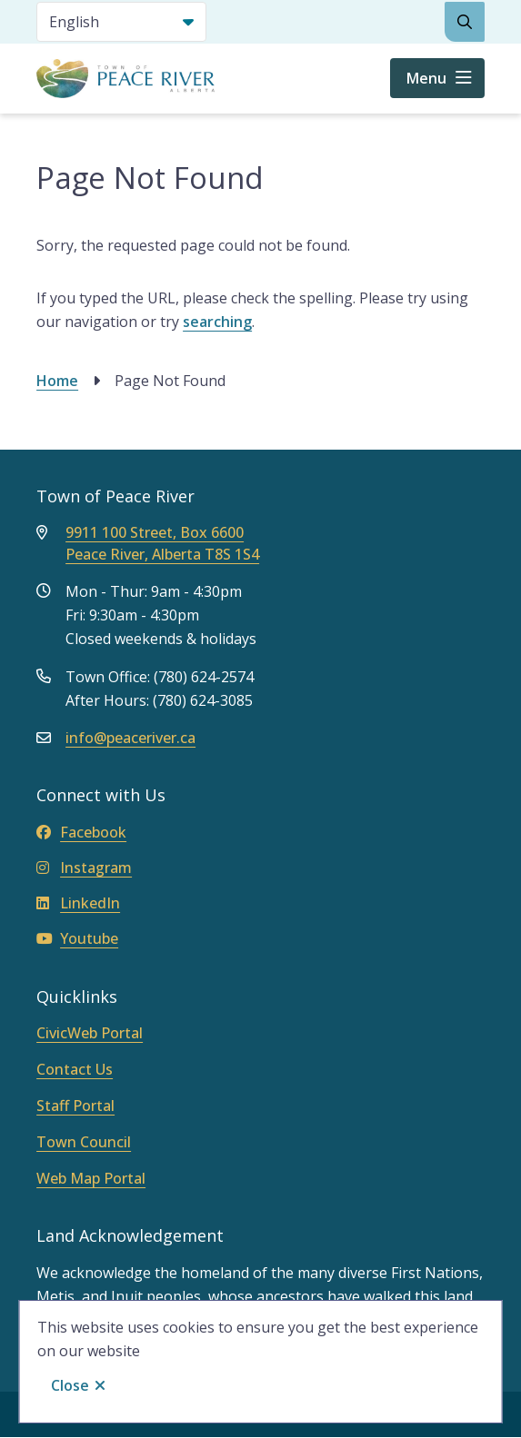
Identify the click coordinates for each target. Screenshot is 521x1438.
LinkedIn (78, 903)
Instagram (84, 868)
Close (70, 1385)
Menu (426, 78)
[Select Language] (121, 22)
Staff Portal (75, 1106)
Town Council (83, 1142)
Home (57, 381)
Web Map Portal (90, 1178)
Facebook (81, 832)
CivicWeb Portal (89, 1033)
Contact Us (74, 1069)
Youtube (77, 938)
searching (217, 322)
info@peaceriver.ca (130, 738)
